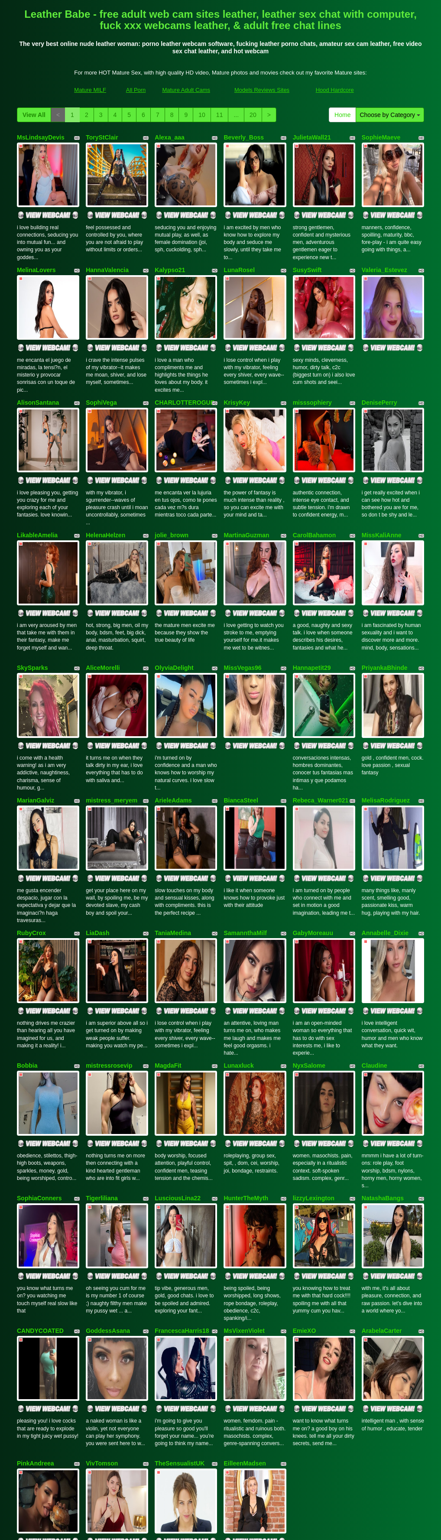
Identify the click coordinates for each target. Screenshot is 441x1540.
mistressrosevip (109, 945)
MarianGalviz (35, 715)
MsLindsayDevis (41, 137)
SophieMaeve (381, 137)
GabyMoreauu (313, 830)
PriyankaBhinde (385, 599)
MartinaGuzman (246, 484)
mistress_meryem (111, 715)
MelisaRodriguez (386, 715)
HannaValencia (107, 253)
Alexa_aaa (170, 137)
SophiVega (101, 368)
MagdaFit (168, 945)
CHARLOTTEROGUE (184, 368)
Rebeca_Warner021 (321, 715)
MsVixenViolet (244, 1176)
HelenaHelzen (105, 484)
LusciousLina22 (178, 1061)
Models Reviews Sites (261, 90)
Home (342, 114)
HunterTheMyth (246, 1061)
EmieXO (304, 1176)
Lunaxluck (238, 945)
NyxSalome (309, 945)
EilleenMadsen (245, 1292)
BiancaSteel (241, 715)
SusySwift (307, 253)
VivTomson (102, 1292)
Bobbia (27, 945)
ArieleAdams (173, 715)
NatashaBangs (383, 1061)
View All (34, 114)
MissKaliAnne (382, 484)
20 (253, 114)
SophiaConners (39, 1061)
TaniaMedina (173, 830)
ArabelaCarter (382, 1176)
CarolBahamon (314, 484)
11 (219, 114)
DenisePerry (379, 368)
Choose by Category (390, 114)
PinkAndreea (35, 1292)
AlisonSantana (38, 368)
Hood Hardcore (335, 90)
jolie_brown (171, 484)
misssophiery (312, 368)
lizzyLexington (313, 1061)
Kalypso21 (170, 253)
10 (201, 114)
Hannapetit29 (312, 599)
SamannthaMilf (245, 830)
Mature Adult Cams (186, 90)
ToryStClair (102, 137)
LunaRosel (239, 253)
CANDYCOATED (40, 1176)
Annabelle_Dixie (385, 830)
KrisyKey (237, 368)
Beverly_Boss (244, 137)
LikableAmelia (37, 484)
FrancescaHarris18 (182, 1176)
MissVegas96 (242, 599)
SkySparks (32, 599)
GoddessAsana (108, 1176)
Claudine (374, 945)
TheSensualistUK (179, 1292)
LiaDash (97, 830)
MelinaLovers (36, 253)
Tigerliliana (102, 1061)
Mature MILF (90, 90)
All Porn (136, 90)
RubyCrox (31, 830)
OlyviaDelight (174, 599)
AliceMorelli (103, 599)
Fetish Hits (293, 1527)
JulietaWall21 (312, 137)
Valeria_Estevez (384, 253)
